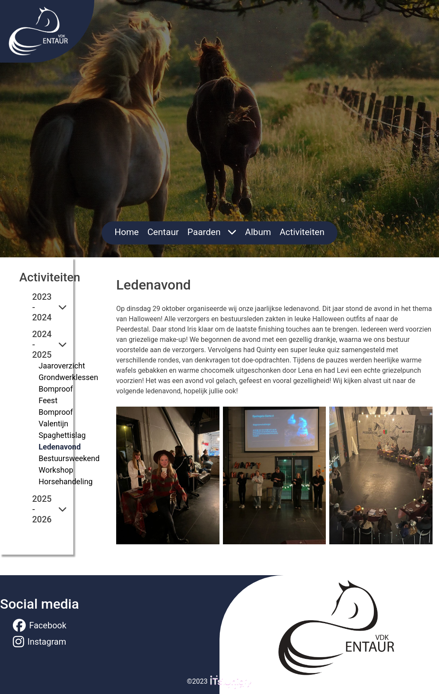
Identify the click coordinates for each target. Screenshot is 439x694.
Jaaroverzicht (62, 365)
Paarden (211, 232)
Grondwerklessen (68, 377)
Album (258, 232)
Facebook (39, 625)
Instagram (39, 641)
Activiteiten (302, 232)
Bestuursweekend (69, 458)
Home (126, 232)
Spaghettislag (62, 435)
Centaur (163, 232)
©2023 (220, 681)
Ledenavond (60, 446)
